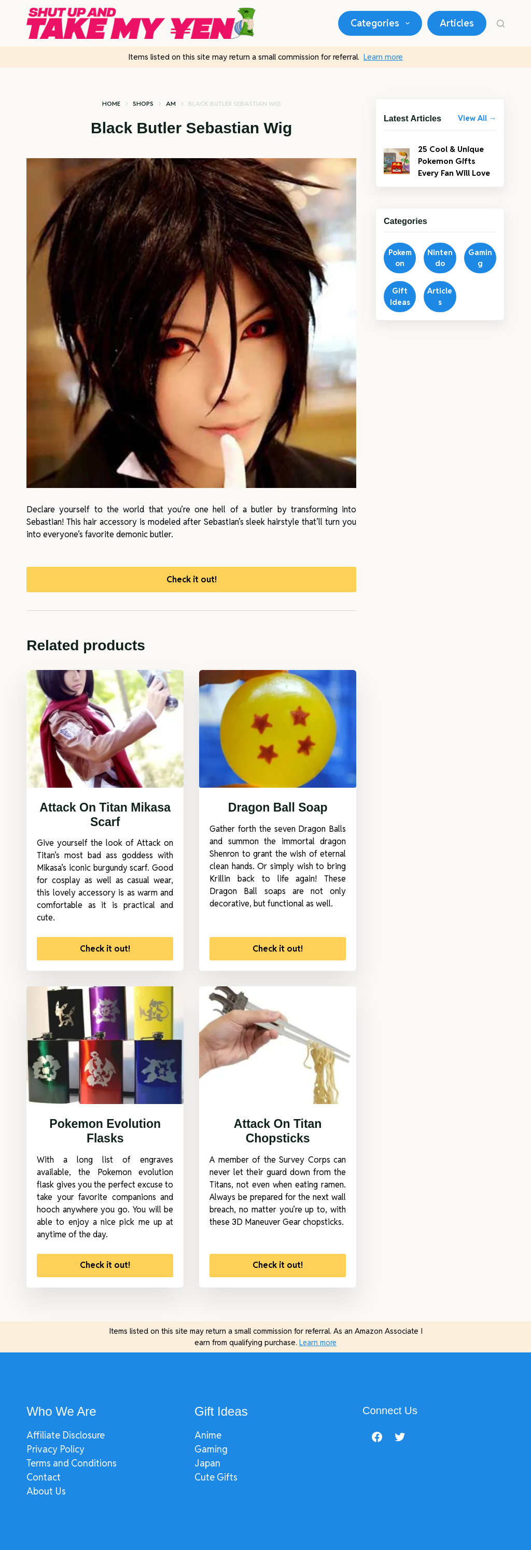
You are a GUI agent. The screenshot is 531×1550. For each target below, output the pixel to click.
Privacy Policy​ (55, 1449)
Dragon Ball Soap (278, 810)
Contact (43, 1477)
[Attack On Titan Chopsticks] (277, 1048)
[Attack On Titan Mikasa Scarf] (105, 731)
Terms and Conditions (71, 1463)
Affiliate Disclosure (65, 1435)
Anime (207, 1435)
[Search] (501, 23)
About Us (46, 1491)
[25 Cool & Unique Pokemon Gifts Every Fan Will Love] (397, 162)
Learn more (383, 57)
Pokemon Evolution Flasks (105, 1134)
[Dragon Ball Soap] (277, 731)
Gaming (211, 1449)
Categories (382, 23)
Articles (457, 23)
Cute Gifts (215, 1477)
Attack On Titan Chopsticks (278, 1134)
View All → (477, 118)
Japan (207, 1463)
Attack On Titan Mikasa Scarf (105, 818)
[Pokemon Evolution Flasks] (105, 1048)
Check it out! (191, 580)
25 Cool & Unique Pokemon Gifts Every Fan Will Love (456, 162)
